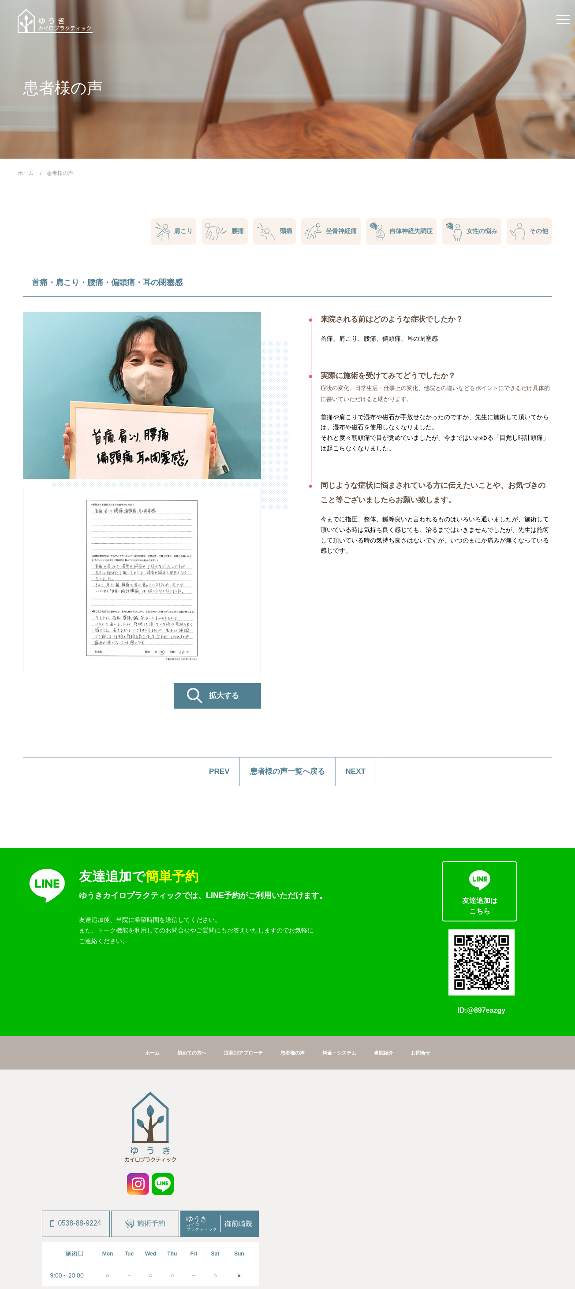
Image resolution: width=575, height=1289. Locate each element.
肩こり (166, 232)
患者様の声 (293, 984)
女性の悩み (470, 232)
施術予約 (145, 1155)
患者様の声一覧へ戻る (287, 772)
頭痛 (269, 232)
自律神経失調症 (398, 232)
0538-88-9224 (75, 1155)
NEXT (361, 772)
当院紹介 (394, 984)
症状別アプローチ (238, 984)
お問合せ (435, 984)
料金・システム (345, 984)
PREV (213, 772)
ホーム (137, 984)
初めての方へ (181, 984)
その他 (529, 232)
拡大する (224, 696)
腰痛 (218, 232)
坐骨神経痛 (327, 232)
